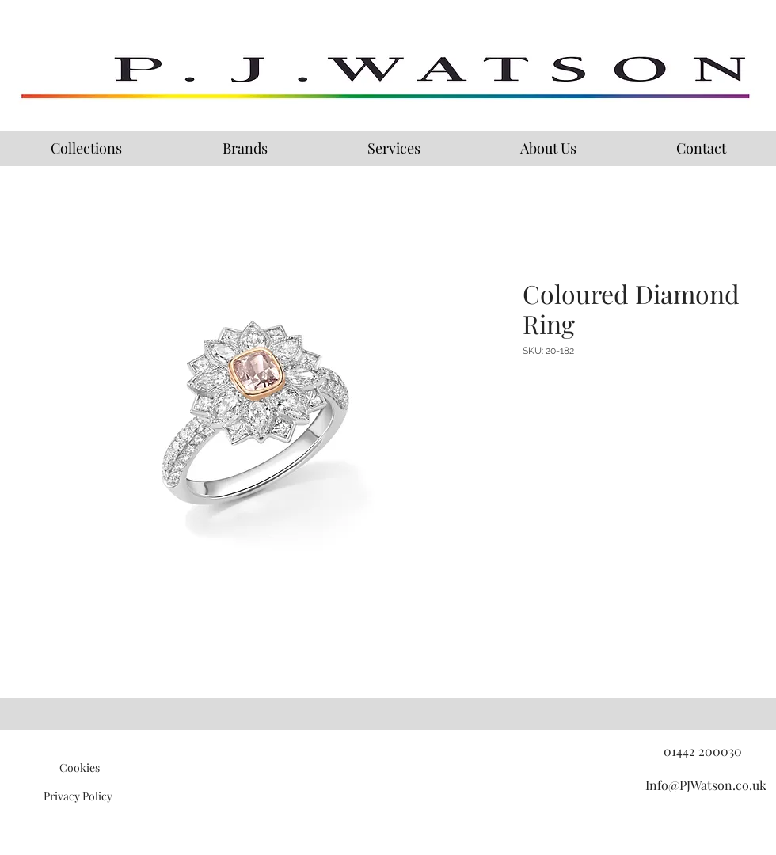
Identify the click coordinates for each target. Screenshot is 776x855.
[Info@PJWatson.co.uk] (705, 785)
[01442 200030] (702, 751)
